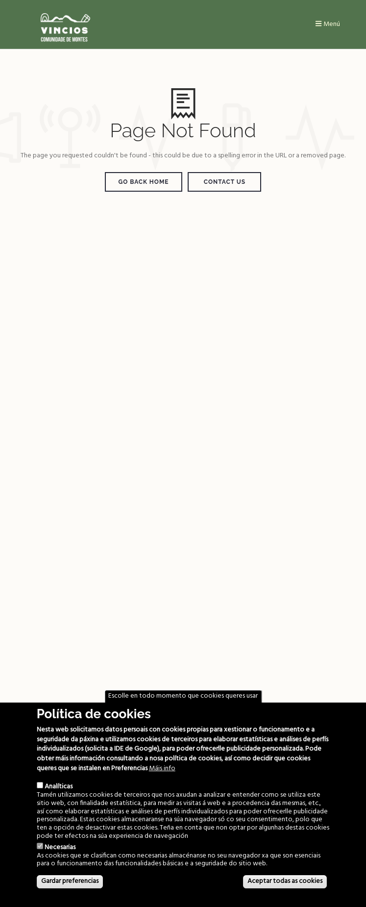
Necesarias (60, 847)
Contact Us (224, 181)
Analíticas (59, 786)
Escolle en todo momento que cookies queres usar (183, 696)
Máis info (162, 769)
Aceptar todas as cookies (284, 881)
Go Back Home (144, 181)
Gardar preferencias (69, 881)
